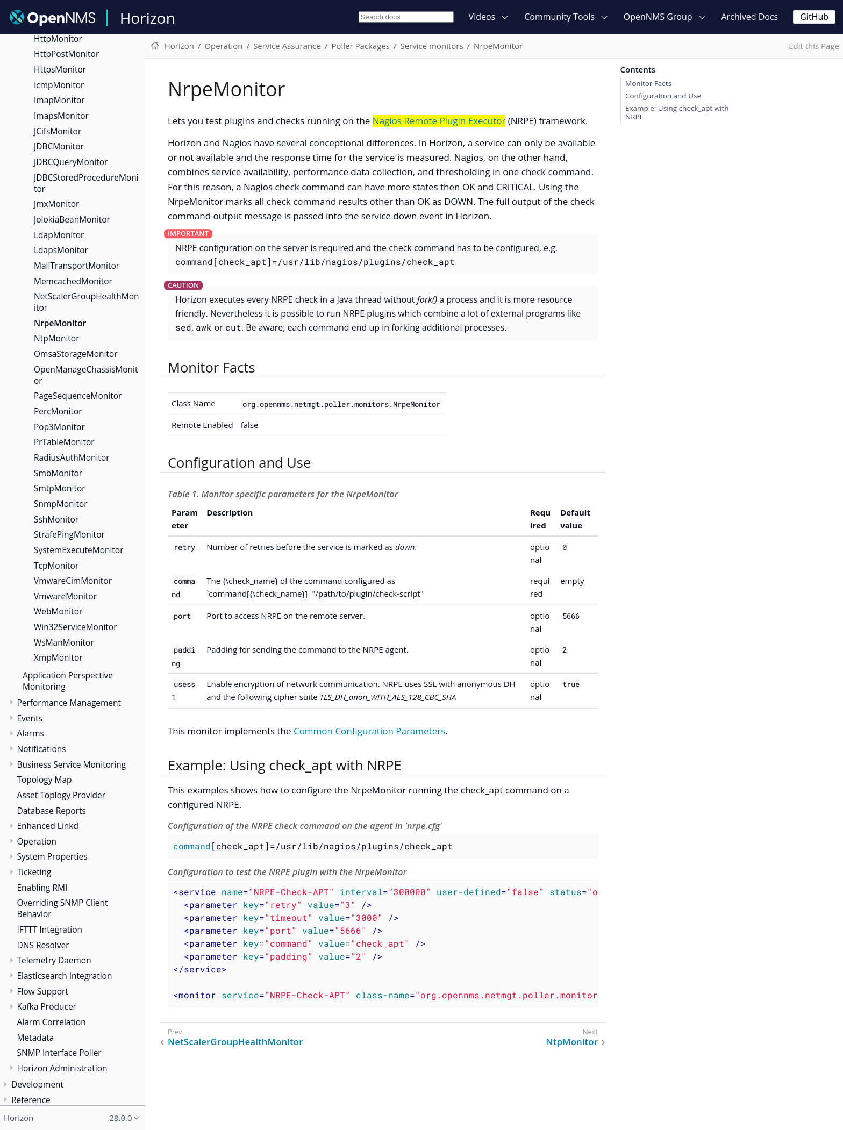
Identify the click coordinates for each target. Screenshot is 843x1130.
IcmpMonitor (59, 85)
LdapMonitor (59, 235)
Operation (36, 841)
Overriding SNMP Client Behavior (62, 908)
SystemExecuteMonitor (79, 550)
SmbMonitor (58, 473)
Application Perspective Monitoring (68, 680)
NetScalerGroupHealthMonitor (86, 301)
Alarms (30, 733)
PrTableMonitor (64, 442)
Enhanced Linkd (47, 826)
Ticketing (34, 872)
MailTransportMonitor (76, 265)
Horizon (147, 18)
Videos (482, 17)
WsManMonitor (64, 642)
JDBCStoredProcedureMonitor (86, 183)
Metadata (35, 1037)
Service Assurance (287, 45)
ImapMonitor (59, 100)
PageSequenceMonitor (78, 396)
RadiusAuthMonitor (72, 457)
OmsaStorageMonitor (76, 354)
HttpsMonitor (60, 69)
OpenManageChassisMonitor (86, 375)
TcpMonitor (56, 565)
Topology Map (44, 779)
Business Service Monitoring (71, 764)
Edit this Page (814, 45)
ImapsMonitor (61, 115)
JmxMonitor (56, 204)
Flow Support (42, 991)
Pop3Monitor (59, 427)
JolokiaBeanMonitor (72, 219)
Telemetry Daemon (54, 960)
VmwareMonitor (65, 596)
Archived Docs (749, 17)
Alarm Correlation (51, 1022)
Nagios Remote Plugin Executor (439, 121)
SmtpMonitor (59, 488)
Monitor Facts (648, 83)
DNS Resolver (43, 945)
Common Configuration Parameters (369, 731)
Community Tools (559, 17)
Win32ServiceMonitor (75, 627)
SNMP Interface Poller (59, 1053)
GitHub (814, 17)
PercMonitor (58, 411)
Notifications (41, 749)
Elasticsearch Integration (64, 976)
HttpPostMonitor (66, 54)
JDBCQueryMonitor (71, 162)
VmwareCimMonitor (73, 581)
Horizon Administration (62, 1068)
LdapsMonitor (61, 250)
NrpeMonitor (60, 323)
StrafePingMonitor (69, 534)
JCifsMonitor (57, 131)
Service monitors (431, 45)
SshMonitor (56, 519)
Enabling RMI (42, 887)
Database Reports (51, 811)
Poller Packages (360, 45)
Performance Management (69, 703)
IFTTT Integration (50, 929)
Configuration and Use (663, 96)
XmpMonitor (58, 657)
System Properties (52, 856)
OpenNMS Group (658, 17)
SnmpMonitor (61, 504)
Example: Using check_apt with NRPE (677, 112)
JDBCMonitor (59, 146)
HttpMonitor (58, 39)
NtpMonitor (56, 338)
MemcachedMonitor (73, 281)
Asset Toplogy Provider (61, 795)
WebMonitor (58, 611)
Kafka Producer (46, 1006)
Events (29, 718)
